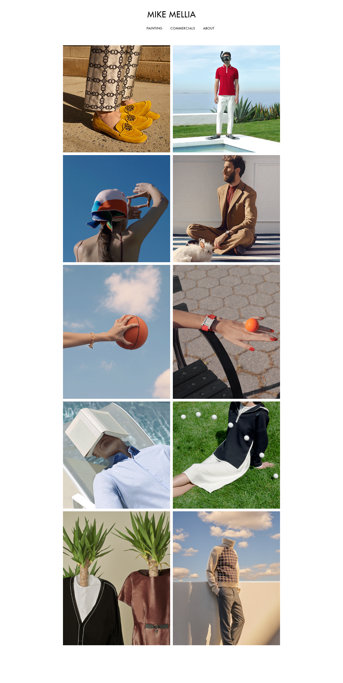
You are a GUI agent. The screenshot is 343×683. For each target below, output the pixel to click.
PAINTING (154, 28)
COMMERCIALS (182, 28)
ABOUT (208, 28)
